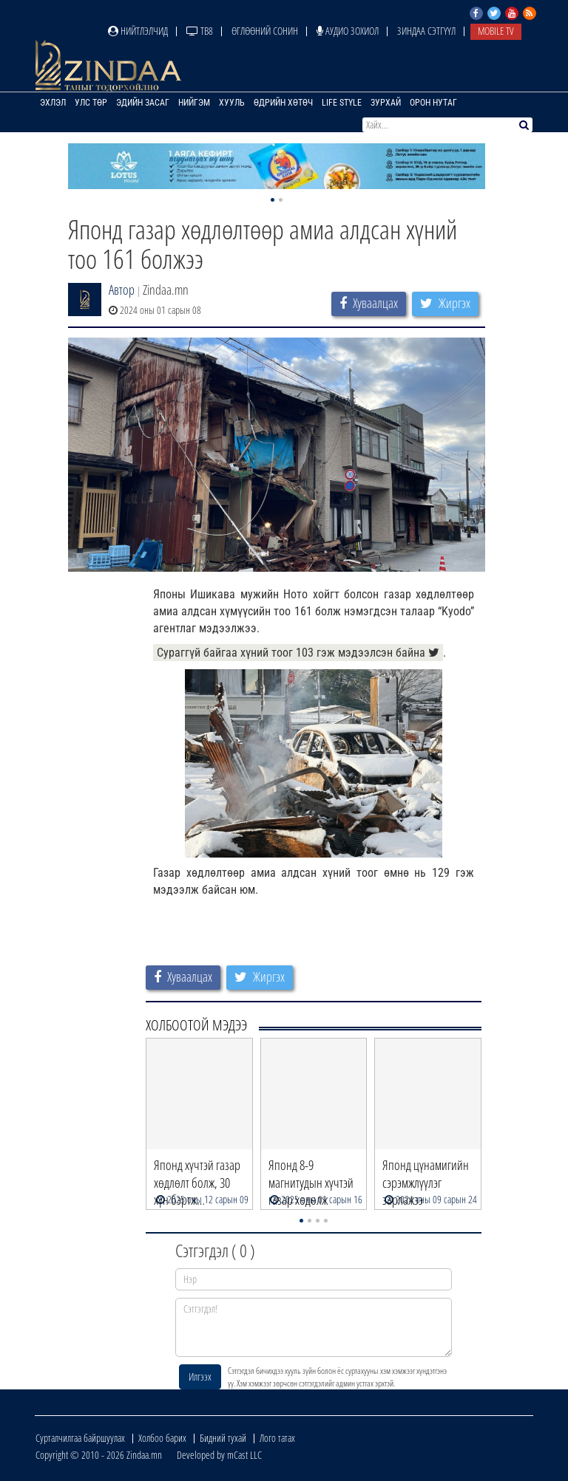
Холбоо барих (162, 1438)
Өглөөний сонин (264, 31)
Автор (122, 289)
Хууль (232, 103)
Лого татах (277, 1438)
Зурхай (386, 103)
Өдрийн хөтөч (283, 103)
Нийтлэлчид (138, 31)
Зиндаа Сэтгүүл (426, 31)
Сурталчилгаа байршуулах (80, 1438)
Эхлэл (53, 103)
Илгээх (200, 1376)
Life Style (342, 103)
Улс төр (91, 103)
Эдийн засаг (142, 103)
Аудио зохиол (348, 31)
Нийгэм (194, 103)
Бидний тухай (223, 1438)
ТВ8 (199, 31)
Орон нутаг (433, 103)
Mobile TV (496, 31)
